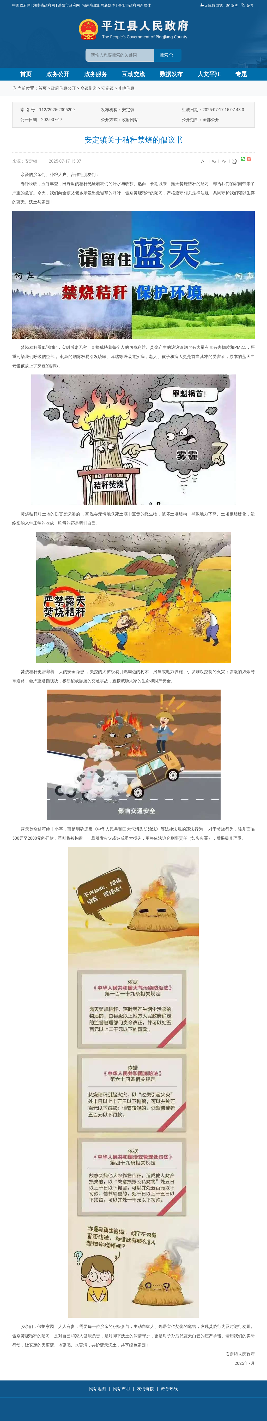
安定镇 (107, 88)
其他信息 (126, 88)
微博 (232, 5)
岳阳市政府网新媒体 (134, 5)
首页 (26, 74)
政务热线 (169, 1388)
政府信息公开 (63, 88)
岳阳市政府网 (69, 5)
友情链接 (145, 1388)
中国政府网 (21, 5)
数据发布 (171, 74)
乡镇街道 (88, 88)
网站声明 (121, 1388)
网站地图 (97, 1388)
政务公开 (57, 74)
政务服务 (95, 74)
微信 (247, 5)
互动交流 (133, 74)
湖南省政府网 (44, 5)
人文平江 (209, 74)
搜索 (171, 54)
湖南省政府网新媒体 (98, 5)
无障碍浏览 (211, 5)
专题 (241, 74)
